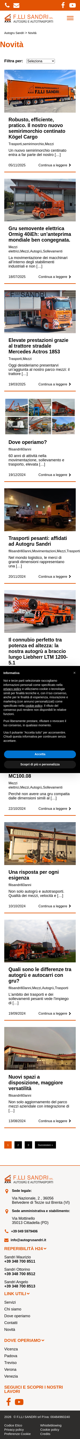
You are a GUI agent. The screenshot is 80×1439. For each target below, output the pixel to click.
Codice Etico (13, 1425)
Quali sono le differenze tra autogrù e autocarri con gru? (40, 975)
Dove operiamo (17, 1316)
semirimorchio (33, 144)
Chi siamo (12, 1309)
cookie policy (34, 705)
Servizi (10, 1302)
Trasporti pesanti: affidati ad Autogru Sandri (38, 541)
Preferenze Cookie (17, 1434)
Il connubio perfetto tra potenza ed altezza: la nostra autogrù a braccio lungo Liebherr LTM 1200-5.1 (38, 651)
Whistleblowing (50, 1425)
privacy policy (12, 689)
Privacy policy (14, 1429)
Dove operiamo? (28, 442)
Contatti (10, 1323)
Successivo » (45, 1145)
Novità (9, 1329)
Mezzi (49, 144)
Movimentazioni (44, 551)
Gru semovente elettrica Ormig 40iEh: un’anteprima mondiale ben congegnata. (40, 234)
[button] (74, 672)
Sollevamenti (53, 251)
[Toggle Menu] (70, 18)
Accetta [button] (40, 754)
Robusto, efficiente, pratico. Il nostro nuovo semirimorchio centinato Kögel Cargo (37, 128)
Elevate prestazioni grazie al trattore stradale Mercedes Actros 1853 (38, 345)
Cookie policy (49, 1429)
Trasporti (15, 144)
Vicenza (11, 1349)
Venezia (11, 1376)
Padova (10, 1356)
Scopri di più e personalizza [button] (40, 764)
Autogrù (36, 251)
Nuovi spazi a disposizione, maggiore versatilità (36, 1082)
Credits (45, 1434)
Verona (10, 1369)
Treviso (10, 1363)
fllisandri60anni (20, 449)
